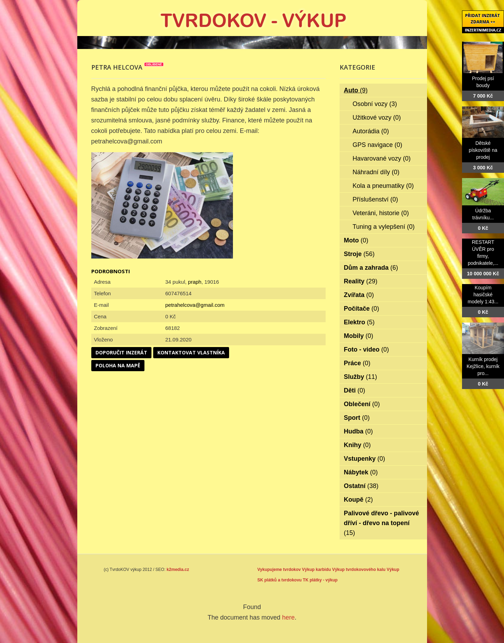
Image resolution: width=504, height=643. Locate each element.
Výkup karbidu (316, 569)
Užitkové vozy (377, 117)
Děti (354, 390)
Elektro (359, 322)
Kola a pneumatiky (383, 185)
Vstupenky (364, 458)
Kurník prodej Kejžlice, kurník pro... (483, 366)
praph (194, 282)
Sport (357, 417)
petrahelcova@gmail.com (195, 305)
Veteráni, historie (381, 213)
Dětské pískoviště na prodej (483, 150)
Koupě (358, 499)
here (288, 617)
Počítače (361, 308)
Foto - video (366, 349)
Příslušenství (375, 199)
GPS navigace (377, 144)
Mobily (358, 335)
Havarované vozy (382, 158)
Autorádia (371, 131)
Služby (360, 376)
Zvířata (359, 294)
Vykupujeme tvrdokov (279, 569)
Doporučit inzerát (121, 352)
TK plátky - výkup (320, 580)
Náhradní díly (376, 172)
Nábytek (361, 472)
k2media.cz (177, 569)
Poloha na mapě (117, 365)
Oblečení (362, 404)
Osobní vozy (375, 103)
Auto (356, 90)
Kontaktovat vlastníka (191, 352)
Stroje (359, 253)
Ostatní (361, 485)
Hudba (358, 431)
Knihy (357, 444)
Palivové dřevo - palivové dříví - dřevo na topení (381, 523)
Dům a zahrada (371, 267)
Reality (360, 281)
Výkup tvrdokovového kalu (358, 569)
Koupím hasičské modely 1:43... (483, 294)
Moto (356, 240)
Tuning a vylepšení (383, 226)
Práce (357, 363)
